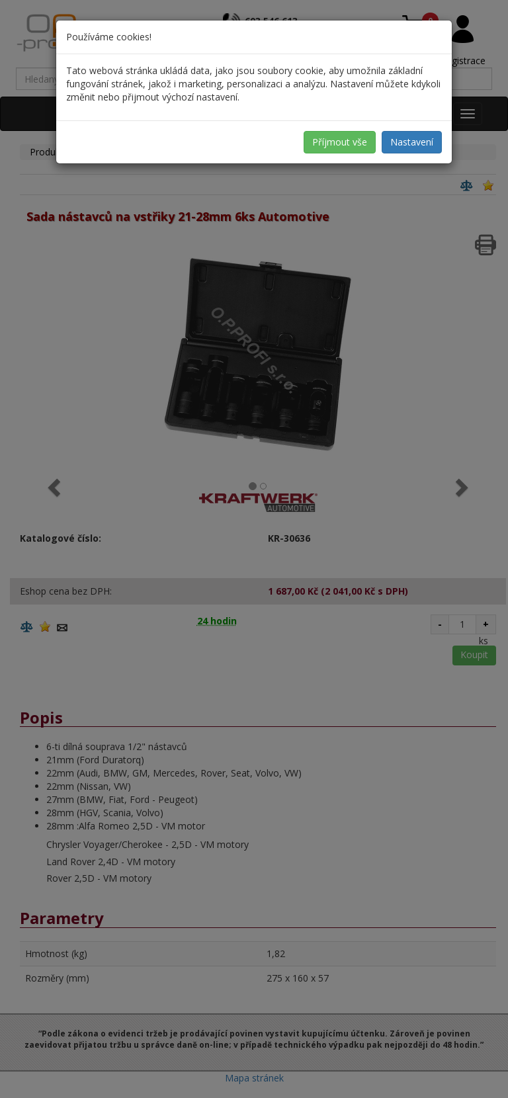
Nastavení (411, 142)
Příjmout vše (339, 142)
